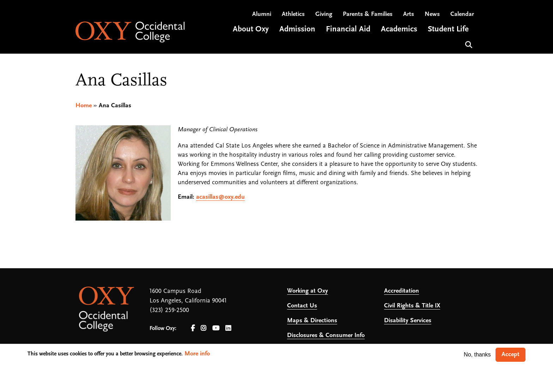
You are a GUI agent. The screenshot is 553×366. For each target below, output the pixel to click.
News (432, 14)
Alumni (261, 14)
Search (468, 44)
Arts (408, 14)
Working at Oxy (307, 291)
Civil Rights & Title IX (412, 305)
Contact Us (302, 305)
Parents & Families (368, 14)
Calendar (462, 14)
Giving (323, 14)
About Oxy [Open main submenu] (251, 29)
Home (83, 105)
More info (197, 353)
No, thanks (477, 355)
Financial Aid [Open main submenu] (348, 29)
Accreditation (401, 291)
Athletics (293, 14)
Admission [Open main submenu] (297, 29)
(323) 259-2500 (169, 310)
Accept (510, 354)
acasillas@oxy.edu (220, 197)
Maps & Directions (312, 320)
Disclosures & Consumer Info (326, 335)
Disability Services (407, 320)
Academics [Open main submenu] (399, 29)
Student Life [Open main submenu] (448, 29)
